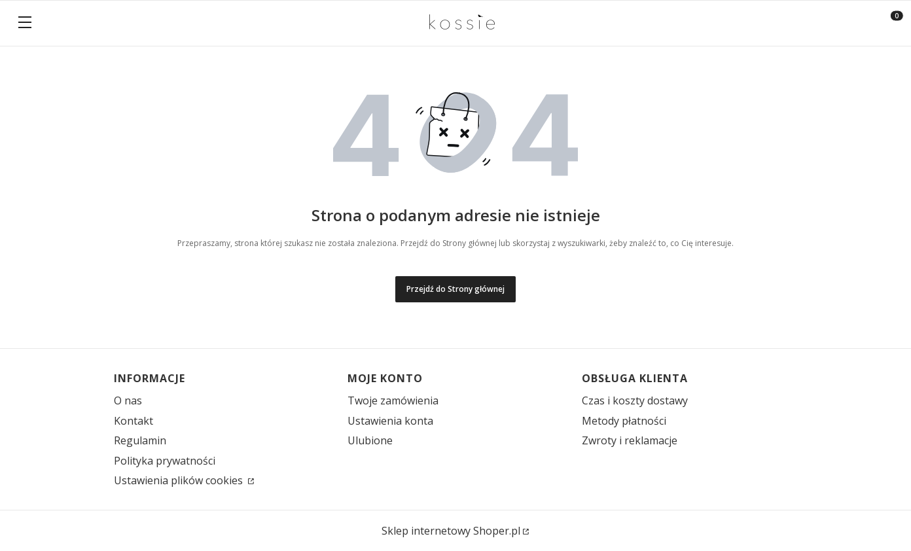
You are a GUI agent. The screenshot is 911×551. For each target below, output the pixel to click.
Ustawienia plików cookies (179, 480)
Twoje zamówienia (393, 400)
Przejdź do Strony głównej (455, 288)
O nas (128, 400)
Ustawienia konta (390, 421)
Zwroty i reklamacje (629, 440)
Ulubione (370, 440)
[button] (24, 23)
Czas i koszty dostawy (635, 400)
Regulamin (140, 440)
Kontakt (133, 421)
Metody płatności (624, 421)
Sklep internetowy (451, 530)
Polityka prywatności (164, 460)
